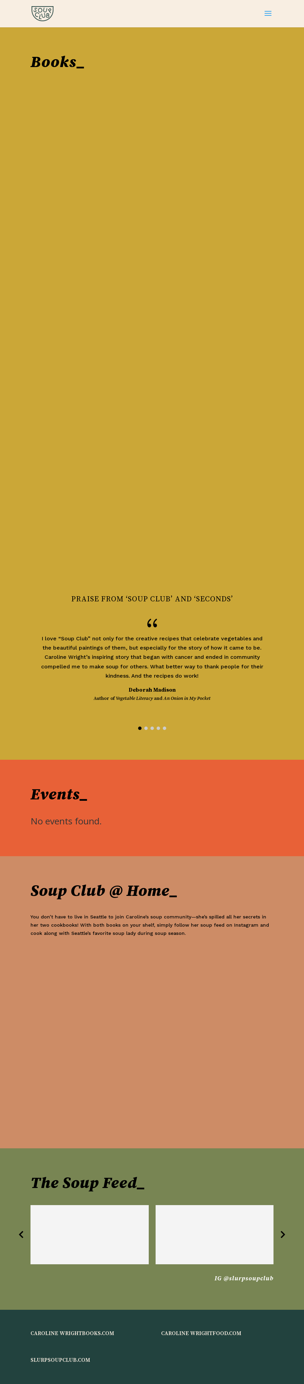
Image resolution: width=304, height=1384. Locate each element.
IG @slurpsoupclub (244, 1278)
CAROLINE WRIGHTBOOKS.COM (72, 1333)
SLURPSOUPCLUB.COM (60, 1360)
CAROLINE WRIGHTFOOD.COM (201, 1333)
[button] (140, 728)
